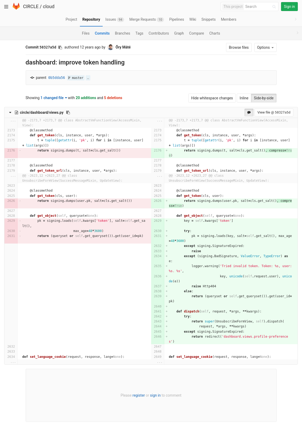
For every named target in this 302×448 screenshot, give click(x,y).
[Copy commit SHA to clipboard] (60, 47)
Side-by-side (263, 98)
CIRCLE (31, 6)
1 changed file (54, 98)
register (139, 395)
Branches (122, 33)
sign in (155, 395)
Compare (196, 33)
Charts (214, 33)
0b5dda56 (56, 78)
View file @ (273, 112)
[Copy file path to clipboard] (68, 112)
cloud (48, 6)
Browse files (239, 47)
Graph (179, 33)
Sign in (289, 6)
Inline (244, 98)
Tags (139, 33)
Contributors (159, 33)
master (76, 78)
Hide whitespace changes (212, 98)
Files (86, 33)
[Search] (261, 6)
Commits (102, 33)
